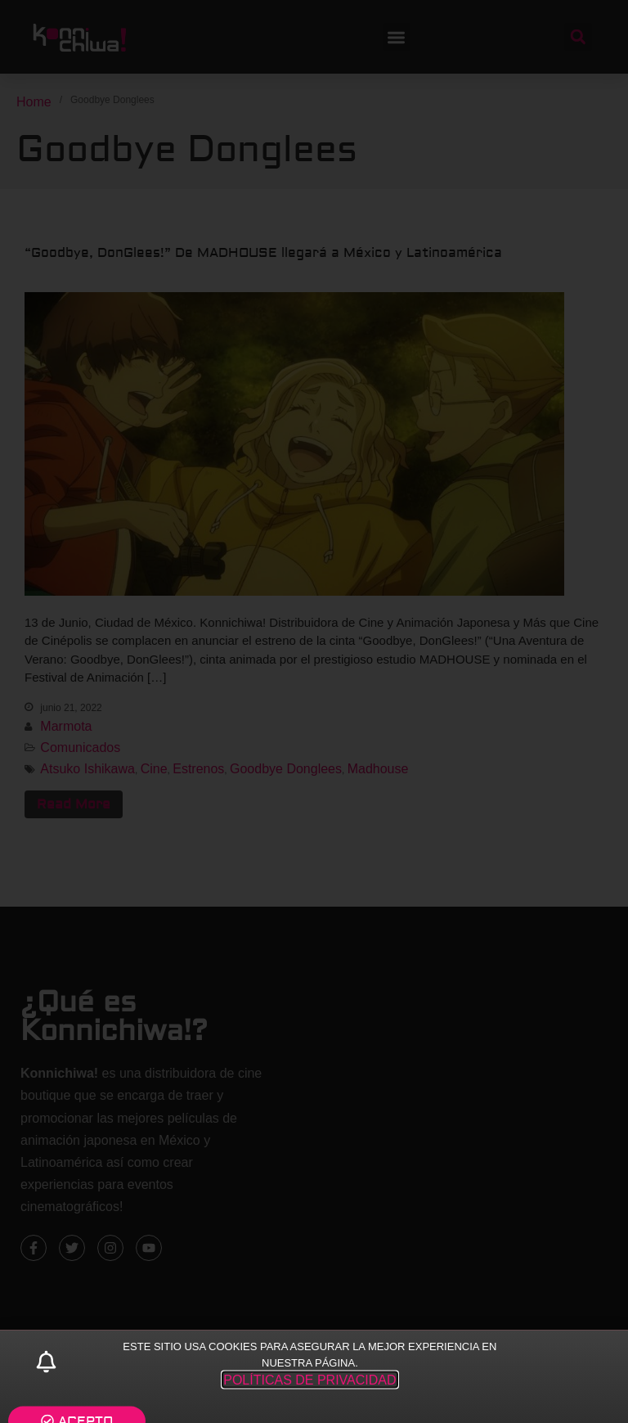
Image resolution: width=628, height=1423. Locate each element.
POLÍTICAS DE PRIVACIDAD (309, 1395)
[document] (314, 711)
